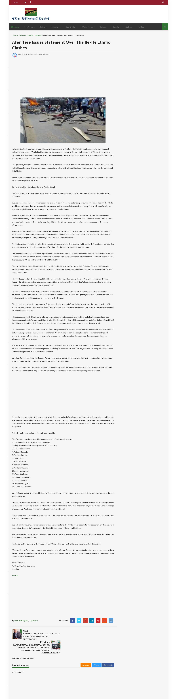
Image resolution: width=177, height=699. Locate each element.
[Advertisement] (116, 14)
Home (15, 2)
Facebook (108, 654)
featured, (33, 54)
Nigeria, (40, 54)
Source (15, 575)
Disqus (97, 654)
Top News (38, 35)
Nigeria (30, 35)
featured (23, 35)
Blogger (86, 654)
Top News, (46, 54)
